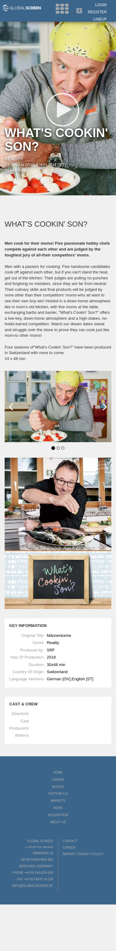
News (58, 808)
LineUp (100, 19)
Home (58, 772)
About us (58, 822)
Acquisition (58, 815)
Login (101, 5)
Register (97, 12)
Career (69, 847)
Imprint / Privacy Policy (83, 854)
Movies (58, 787)
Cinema (58, 779)
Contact (70, 841)
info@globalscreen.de (32, 885)
